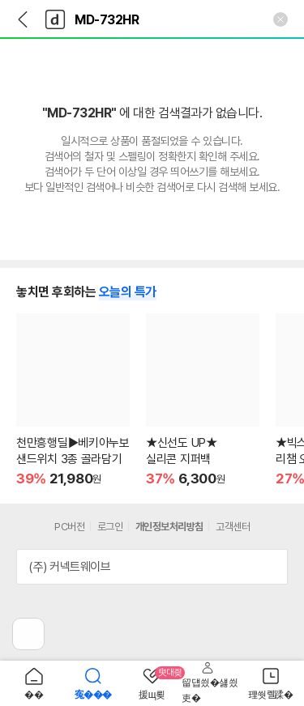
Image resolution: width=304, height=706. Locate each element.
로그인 (110, 527)
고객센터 (233, 527)
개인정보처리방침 (169, 527)
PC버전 (69, 527)
